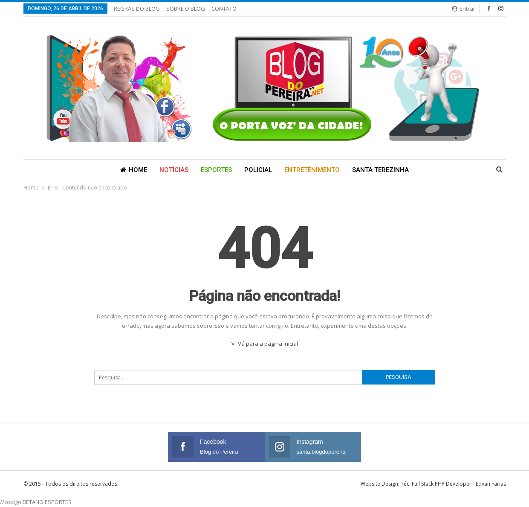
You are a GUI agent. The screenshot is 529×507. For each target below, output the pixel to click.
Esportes (216, 170)
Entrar (463, 8)
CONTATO (224, 8)
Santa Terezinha (380, 170)
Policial (258, 170)
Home (133, 170)
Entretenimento (312, 170)
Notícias (173, 170)
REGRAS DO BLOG (137, 8)
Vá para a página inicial (264, 343)
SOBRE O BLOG (185, 8)
